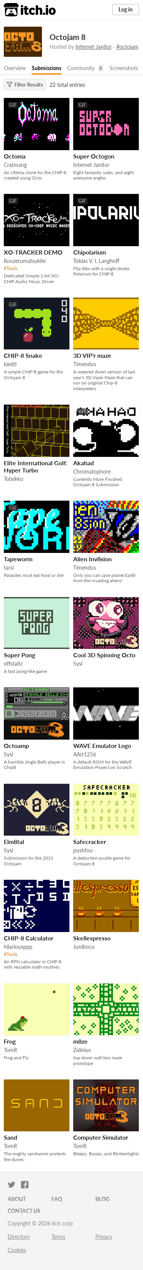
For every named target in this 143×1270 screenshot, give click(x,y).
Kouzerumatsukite (25, 261)
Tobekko (13, 479)
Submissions (46, 68)
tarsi (9, 567)
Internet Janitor (94, 46)
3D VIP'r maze (92, 355)
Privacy (103, 1236)
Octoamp (16, 745)
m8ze (80, 1041)
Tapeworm (18, 558)
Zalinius (82, 1050)
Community (81, 68)
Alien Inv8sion (92, 558)
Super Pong (19, 654)
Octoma (15, 156)
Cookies (17, 1250)
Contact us (24, 1211)
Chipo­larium (89, 252)
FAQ (56, 1199)
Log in (126, 9)
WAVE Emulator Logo (102, 745)
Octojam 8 (68, 37)
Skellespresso (92, 938)
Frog (10, 1041)
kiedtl (10, 364)
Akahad (83, 462)
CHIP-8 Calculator (28, 938)
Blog (102, 1199)
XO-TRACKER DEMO (33, 252)
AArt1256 (84, 754)
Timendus (84, 364)
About (17, 1199)
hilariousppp (18, 946)
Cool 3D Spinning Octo (104, 654)
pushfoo (83, 850)
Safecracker (89, 841)
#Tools (10, 268)
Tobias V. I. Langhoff (96, 261)
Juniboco (84, 946)
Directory (19, 1236)
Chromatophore (92, 471)
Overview (15, 68)
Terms (58, 1236)
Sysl (77, 663)
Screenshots (123, 68)
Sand (10, 1137)
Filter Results (24, 85)
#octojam (127, 46)
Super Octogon (93, 156)
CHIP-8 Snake (23, 355)
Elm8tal (14, 841)
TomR (10, 1050)
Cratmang (15, 165)
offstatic (13, 663)
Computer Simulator (100, 1137)
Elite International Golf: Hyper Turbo (35, 466)
